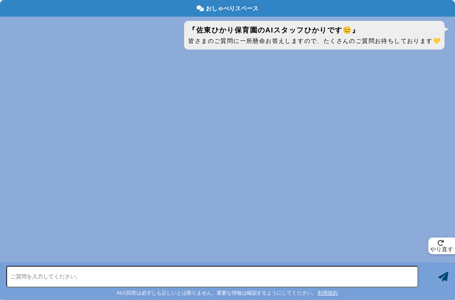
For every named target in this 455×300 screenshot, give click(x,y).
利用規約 (328, 293)
